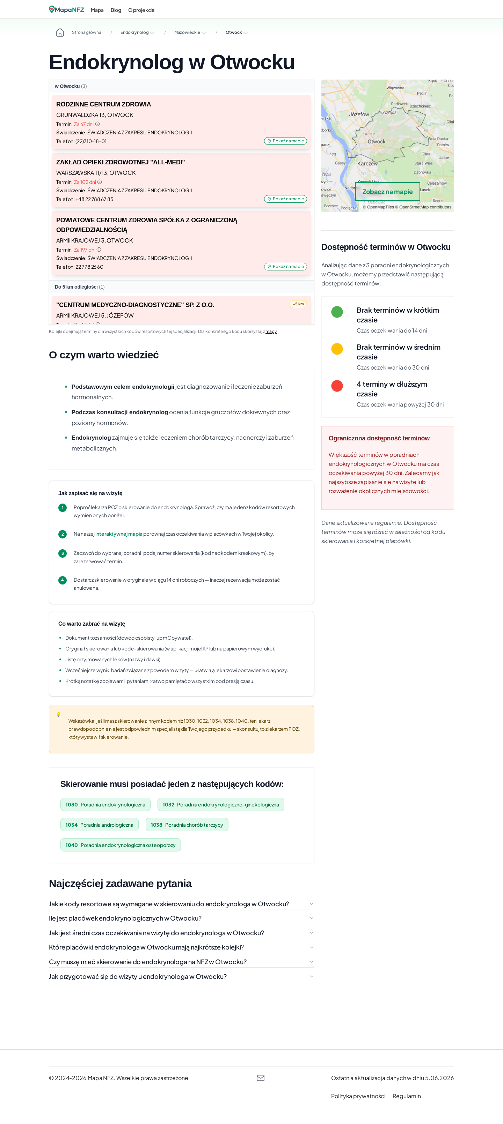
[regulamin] (407, 1096)
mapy (271, 331)
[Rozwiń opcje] (152, 33)
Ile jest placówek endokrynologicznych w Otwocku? (181, 918)
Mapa (97, 10)
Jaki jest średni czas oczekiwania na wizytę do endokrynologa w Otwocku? (181, 933)
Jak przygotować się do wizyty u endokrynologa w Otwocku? (181, 976)
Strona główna (78, 32)
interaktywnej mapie (119, 533)
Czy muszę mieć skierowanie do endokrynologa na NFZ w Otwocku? (181, 962)
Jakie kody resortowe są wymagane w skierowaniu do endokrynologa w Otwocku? (181, 904)
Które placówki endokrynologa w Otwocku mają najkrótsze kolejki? (181, 947)
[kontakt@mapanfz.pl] (260, 1078)
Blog (116, 10)
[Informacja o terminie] (97, 123)
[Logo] (66, 9)
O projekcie (141, 10)
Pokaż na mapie (285, 140)
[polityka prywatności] (358, 1096)
